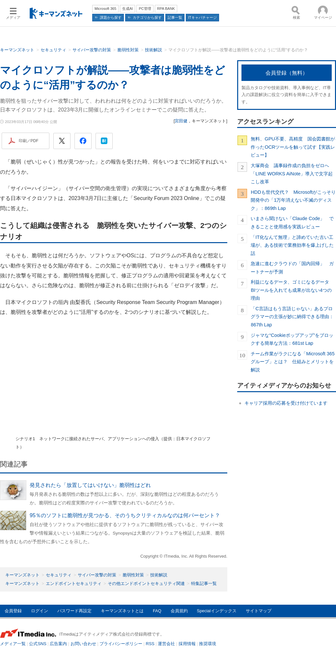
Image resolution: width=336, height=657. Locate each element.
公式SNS (37, 643)
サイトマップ (258, 610)
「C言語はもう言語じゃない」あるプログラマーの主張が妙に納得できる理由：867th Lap (292, 316)
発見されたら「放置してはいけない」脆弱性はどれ (90, 485)
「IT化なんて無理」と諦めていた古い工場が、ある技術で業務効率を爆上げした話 (292, 245)
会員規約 (179, 610)
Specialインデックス (217, 610)
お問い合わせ (83, 643)
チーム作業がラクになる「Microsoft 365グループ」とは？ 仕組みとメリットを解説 (292, 361)
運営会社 (166, 643)
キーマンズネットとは (122, 610)
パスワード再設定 (74, 610)
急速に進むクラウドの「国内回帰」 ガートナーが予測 (292, 267)
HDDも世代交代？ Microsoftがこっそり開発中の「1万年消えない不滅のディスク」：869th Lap (293, 200)
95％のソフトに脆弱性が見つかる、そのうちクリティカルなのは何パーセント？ (125, 515)
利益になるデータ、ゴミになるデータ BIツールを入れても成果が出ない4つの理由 (292, 290)
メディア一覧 (13, 643)
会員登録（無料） (287, 73)
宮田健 (181, 120)
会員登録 (13, 610)
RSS (150, 643)
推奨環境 (207, 643)
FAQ (157, 610)
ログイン (39, 610)
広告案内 (58, 643)
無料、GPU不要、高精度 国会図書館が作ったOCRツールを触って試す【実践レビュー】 (293, 147)
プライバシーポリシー (120, 643)
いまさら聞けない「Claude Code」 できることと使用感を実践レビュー (292, 222)
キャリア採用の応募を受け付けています (285, 403)
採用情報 (187, 643)
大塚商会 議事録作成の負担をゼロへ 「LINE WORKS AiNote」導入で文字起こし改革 (292, 173)
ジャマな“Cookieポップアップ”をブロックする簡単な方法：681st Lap (292, 339)
